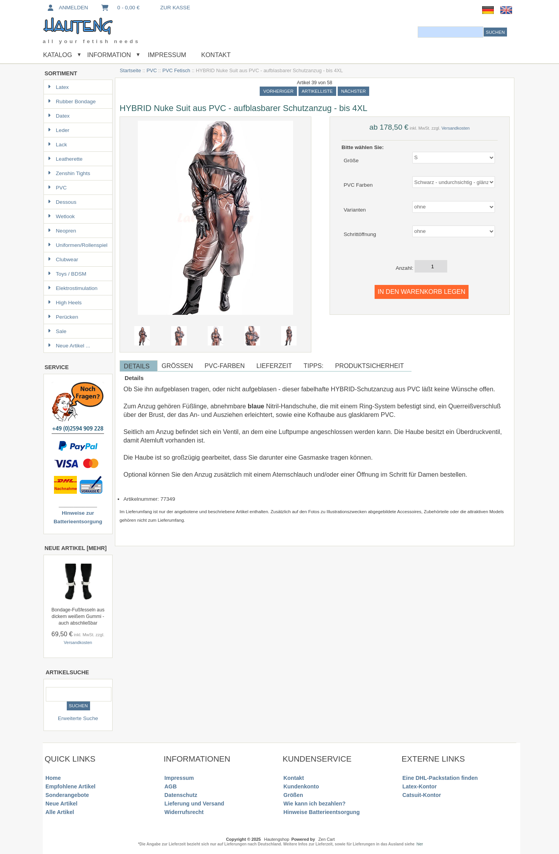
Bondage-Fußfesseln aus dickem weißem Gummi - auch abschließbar (77, 616)
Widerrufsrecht (184, 812)
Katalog (57, 54)
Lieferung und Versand (194, 803)
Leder (58, 130)
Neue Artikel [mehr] (76, 548)
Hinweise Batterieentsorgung (321, 812)
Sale (57, 331)
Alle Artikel (59, 812)
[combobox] (450, 32)
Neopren (62, 231)
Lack (57, 145)
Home (53, 778)
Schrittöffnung (360, 234)
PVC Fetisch (176, 70)
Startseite (130, 70)
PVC (151, 70)
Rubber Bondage (72, 101)
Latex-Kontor (420, 786)
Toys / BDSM (67, 274)
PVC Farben (358, 185)
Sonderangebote (67, 795)
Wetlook (61, 216)
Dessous (62, 202)
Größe (351, 160)
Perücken (63, 317)
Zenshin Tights (69, 173)
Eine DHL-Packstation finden (440, 778)
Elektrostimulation (72, 288)
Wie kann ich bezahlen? (314, 803)
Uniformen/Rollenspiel (78, 245)
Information (109, 54)
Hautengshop (276, 839)
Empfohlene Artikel (70, 786)
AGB (171, 786)
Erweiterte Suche (78, 718)
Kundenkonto (301, 786)
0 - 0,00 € (120, 7)
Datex (59, 116)
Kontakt (216, 54)
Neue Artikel (61, 803)
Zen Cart (326, 839)
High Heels (65, 302)
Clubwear (63, 259)
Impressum (166, 54)
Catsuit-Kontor (422, 795)
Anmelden (67, 7)
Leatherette (65, 159)
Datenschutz (181, 795)
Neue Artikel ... (69, 346)
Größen (293, 795)
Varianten (355, 209)
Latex (58, 87)
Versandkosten (78, 642)
